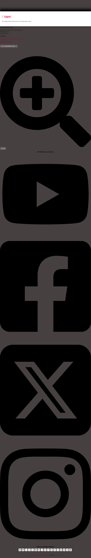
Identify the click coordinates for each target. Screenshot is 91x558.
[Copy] (70, 550)
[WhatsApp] (26, 550)
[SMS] (23, 550)
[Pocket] (64, 550)
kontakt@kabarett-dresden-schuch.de (11, 39)
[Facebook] (29, 550)
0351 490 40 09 (5, 42)
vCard (3, 148)
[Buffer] (58, 550)
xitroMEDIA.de (58, 555)
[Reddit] (67, 550)
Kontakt (45, 555)
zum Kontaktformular (9, 46)
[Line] (39, 550)
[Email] (20, 550)
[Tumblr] (54, 550)
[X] (32, 550)
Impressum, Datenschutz (35, 555)
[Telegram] (42, 550)
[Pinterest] (48, 550)
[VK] (45, 550)
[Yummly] (51, 550)
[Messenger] (35, 550)
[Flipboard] (61, 550)
